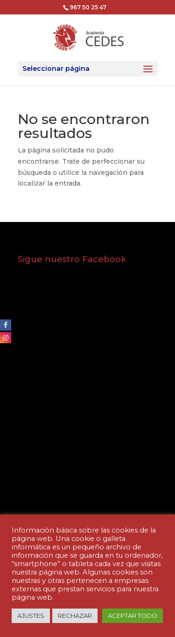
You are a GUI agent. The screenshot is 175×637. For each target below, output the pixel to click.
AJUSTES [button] (30, 615)
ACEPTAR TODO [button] (132, 615)
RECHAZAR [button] (75, 615)
